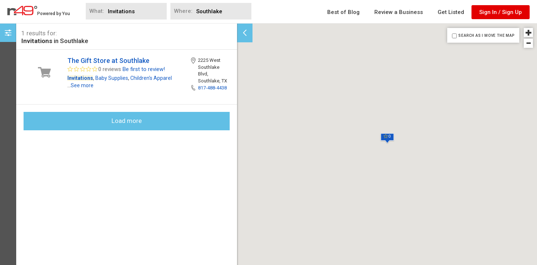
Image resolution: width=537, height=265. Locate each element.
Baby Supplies (111, 78)
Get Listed (451, 12)
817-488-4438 (212, 88)
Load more (127, 120)
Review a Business (398, 12)
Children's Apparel (151, 78)
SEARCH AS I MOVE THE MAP (486, 35)
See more (82, 85)
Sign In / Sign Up (500, 12)
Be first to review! (144, 69)
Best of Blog (343, 12)
